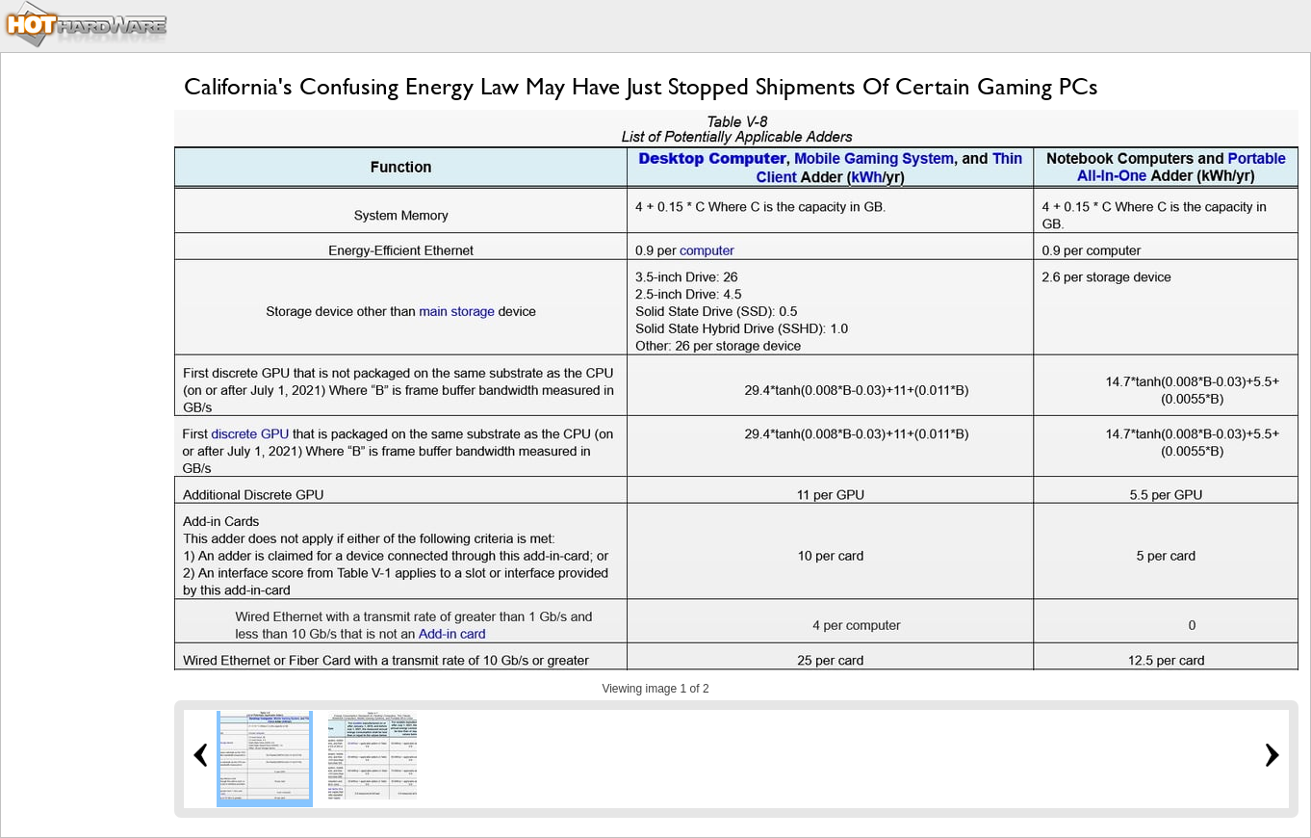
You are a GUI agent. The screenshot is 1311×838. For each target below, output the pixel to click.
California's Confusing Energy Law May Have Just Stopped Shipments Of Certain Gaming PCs (641, 86)
